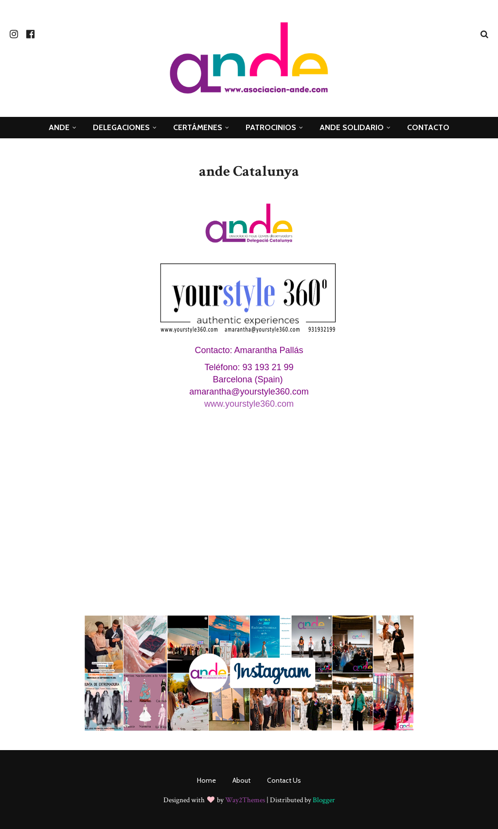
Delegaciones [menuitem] (121, 127)
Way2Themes (245, 800)
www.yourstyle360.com (249, 404)
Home (206, 780)
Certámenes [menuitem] (197, 127)
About (241, 780)
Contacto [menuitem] (428, 127)
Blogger (324, 800)
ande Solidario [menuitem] (352, 127)
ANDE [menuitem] (59, 127)
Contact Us (284, 780)
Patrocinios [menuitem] (271, 127)
